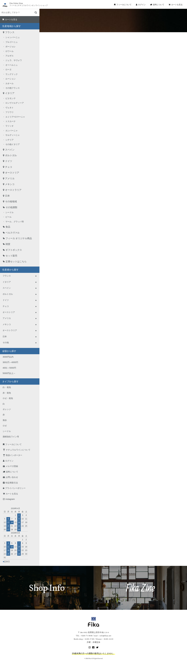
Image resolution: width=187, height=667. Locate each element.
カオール (9, 83)
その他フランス (12, 88)
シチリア (9, 140)
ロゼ (5, 425)
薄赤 (5, 420)
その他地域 (11, 201)
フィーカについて (123, 5)
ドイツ (8, 161)
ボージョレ (10, 46)
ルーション (10, 79)
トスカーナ (10, 121)
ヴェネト (9, 107)
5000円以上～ (9, 373)
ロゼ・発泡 (8, 398)
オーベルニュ (11, 65)
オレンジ (7, 409)
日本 (7, 196)
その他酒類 (11, 207)
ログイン (142, 5)
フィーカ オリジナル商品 (19, 238)
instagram (10, 499)
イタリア (9, 93)
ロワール (9, 51)
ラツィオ (9, 126)
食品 (8, 227)
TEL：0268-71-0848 (84, 636)
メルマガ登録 (12, 466)
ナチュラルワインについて (18, 450)
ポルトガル (11, 155)
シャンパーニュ (12, 37)
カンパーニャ (11, 130)
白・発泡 (7, 387)
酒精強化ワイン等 (11, 436)
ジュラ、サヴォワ (13, 60)
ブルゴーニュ (11, 42)
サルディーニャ (12, 135)
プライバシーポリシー (15, 488)
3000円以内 (8, 357)
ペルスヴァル (13, 232)
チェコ (8, 167)
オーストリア (12, 172)
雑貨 (8, 244)
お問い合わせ (12, 477)
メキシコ (9, 184)
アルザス (9, 56)
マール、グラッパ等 (14, 221)
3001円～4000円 (10, 362)
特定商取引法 (12, 483)
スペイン (9, 149)
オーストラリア (13, 190)
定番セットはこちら (16, 261)
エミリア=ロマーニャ (15, 117)
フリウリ (9, 112)
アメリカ (9, 178)
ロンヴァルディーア (14, 103)
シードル (9, 212)
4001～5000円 (9, 368)
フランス (9, 32)
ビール (8, 217)
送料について (158, 5)
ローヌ (8, 69)
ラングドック (11, 74)
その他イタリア (12, 144)
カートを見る (177, 5)
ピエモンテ (10, 98)
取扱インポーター (14, 455)
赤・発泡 (7, 393)
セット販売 (11, 255)
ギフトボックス (14, 250)
